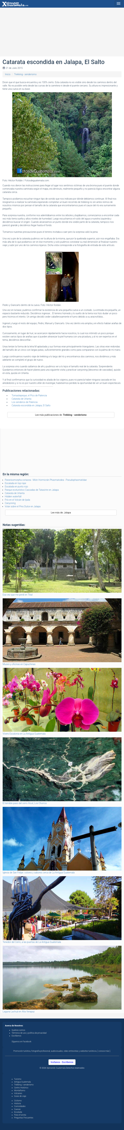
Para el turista (20, 1115)
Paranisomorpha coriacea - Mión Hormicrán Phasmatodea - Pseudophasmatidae (46, 480)
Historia (17, 1103)
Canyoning (10, 503)
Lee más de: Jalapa (61, 512)
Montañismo (19, 1090)
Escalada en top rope (15, 483)
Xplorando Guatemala (56, 1068)
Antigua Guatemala (22, 1082)
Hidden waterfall (13, 496)
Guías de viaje (20, 1096)
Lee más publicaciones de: (60, 415)
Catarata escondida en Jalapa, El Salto (31, 405)
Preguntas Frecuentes (23, 1118)
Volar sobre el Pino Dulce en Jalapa (23, 506)
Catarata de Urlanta (21, 398)
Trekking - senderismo (25, 74)
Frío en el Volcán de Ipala (17, 499)
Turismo (17, 1079)
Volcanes (18, 1093)
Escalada (18, 1112)
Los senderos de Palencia (25, 402)
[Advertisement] (62, 33)
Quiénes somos (18, 1030)
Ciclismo (18, 1100)
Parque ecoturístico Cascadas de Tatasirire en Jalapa (32, 490)
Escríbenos (16, 1036)
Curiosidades (20, 1106)
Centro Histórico (21, 1088)
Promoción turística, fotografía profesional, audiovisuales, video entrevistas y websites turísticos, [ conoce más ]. (62, 1051)
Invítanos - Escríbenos (62, 1062)
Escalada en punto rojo (16, 486)
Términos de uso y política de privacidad (29, 1033)
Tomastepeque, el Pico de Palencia (29, 395)
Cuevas (17, 1109)
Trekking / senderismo (24, 1085)
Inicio (7, 74)
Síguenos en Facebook (21, 1041)
